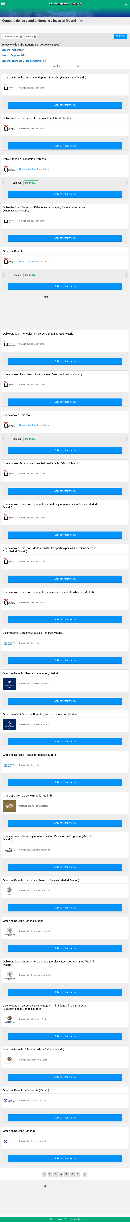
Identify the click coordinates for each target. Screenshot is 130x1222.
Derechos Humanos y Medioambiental (22, 60)
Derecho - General (11, 49)
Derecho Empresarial (12, 55)
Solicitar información (65, 105)
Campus (17, 182)
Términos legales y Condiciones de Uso (65, 1219)
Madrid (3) (30, 275)
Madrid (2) (30, 182)
